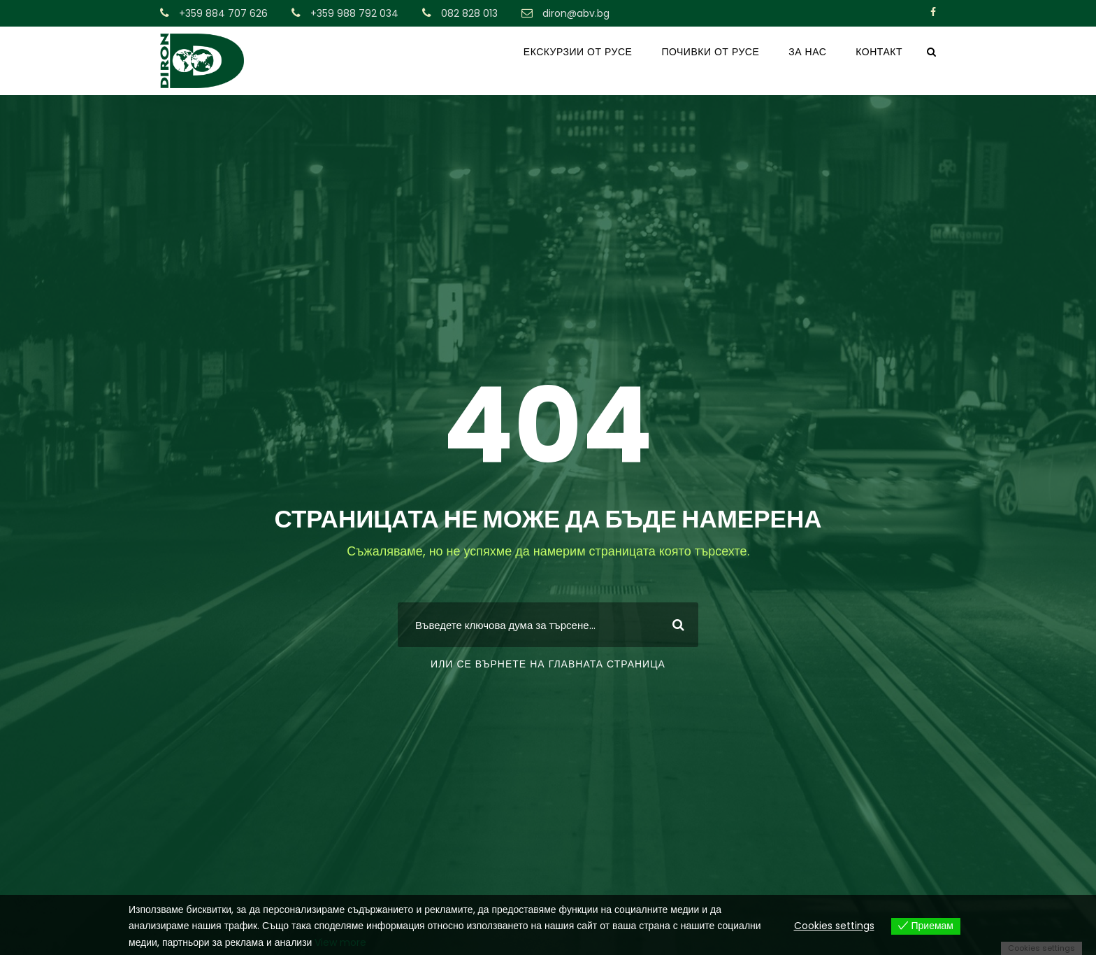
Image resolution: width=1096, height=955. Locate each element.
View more (340, 942)
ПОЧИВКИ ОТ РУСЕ (710, 52)
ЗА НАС (807, 52)
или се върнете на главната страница (548, 664)
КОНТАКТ (879, 52)
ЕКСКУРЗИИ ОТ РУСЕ (578, 52)
